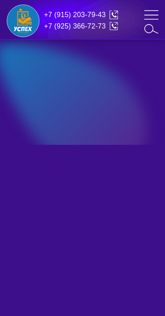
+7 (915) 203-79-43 (75, 14)
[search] (151, 29)
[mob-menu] (151, 15)
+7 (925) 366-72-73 (75, 26)
